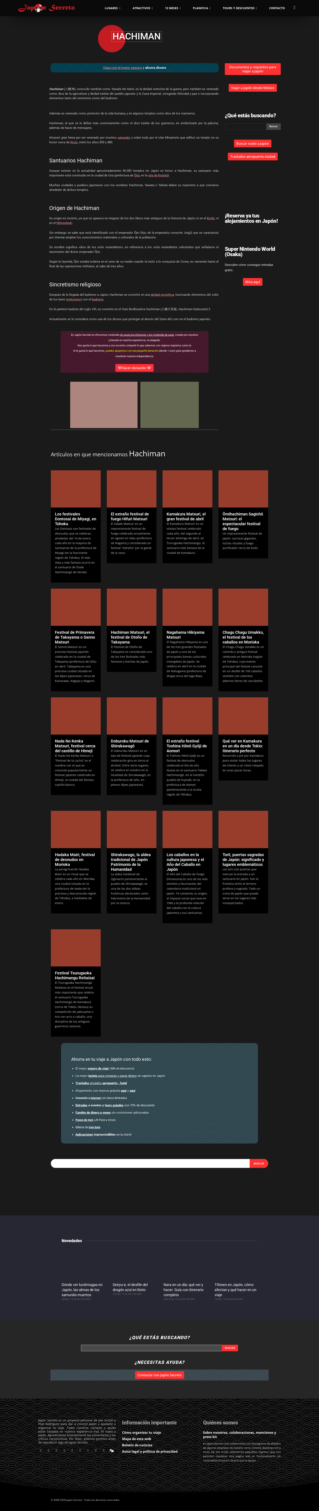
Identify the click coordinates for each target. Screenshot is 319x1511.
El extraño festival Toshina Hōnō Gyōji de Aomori (187, 746)
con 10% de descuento (115, 1105)
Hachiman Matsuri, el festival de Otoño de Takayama (130, 637)
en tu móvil (103, 1134)
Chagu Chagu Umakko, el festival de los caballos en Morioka (243, 637)
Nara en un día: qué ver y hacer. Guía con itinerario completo (183, 1290)
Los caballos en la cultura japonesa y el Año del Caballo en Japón (185, 862)
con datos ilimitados (101, 1098)
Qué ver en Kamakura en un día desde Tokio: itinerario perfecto (243, 746)
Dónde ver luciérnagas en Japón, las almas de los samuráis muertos (82, 1290)
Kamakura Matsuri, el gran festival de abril (186, 516)
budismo (98, 299)
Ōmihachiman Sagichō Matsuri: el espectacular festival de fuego (243, 521)
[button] (294, 7)
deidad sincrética (162, 295)
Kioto (74, 142)
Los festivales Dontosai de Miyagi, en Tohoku (75, 519)
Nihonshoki (64, 223)
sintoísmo (74, 299)
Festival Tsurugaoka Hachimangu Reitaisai (75, 975)
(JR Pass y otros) (95, 1120)
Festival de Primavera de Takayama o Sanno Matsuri (75, 637)
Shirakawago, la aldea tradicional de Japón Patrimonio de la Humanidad (131, 862)
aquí (124, 1090)
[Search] (259, 1163)
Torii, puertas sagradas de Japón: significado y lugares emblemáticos (243, 859)
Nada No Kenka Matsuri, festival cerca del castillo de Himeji (75, 746)
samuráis (124, 137)
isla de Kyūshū (158, 175)
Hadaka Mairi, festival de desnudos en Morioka (75, 859)
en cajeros (120, 1076)
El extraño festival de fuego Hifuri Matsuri (130, 516)
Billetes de (87, 1127)
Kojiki (211, 218)
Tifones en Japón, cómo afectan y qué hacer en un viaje (235, 1290)
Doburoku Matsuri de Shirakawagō (130, 743)
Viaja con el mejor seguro (122, 68)
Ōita (137, 175)
